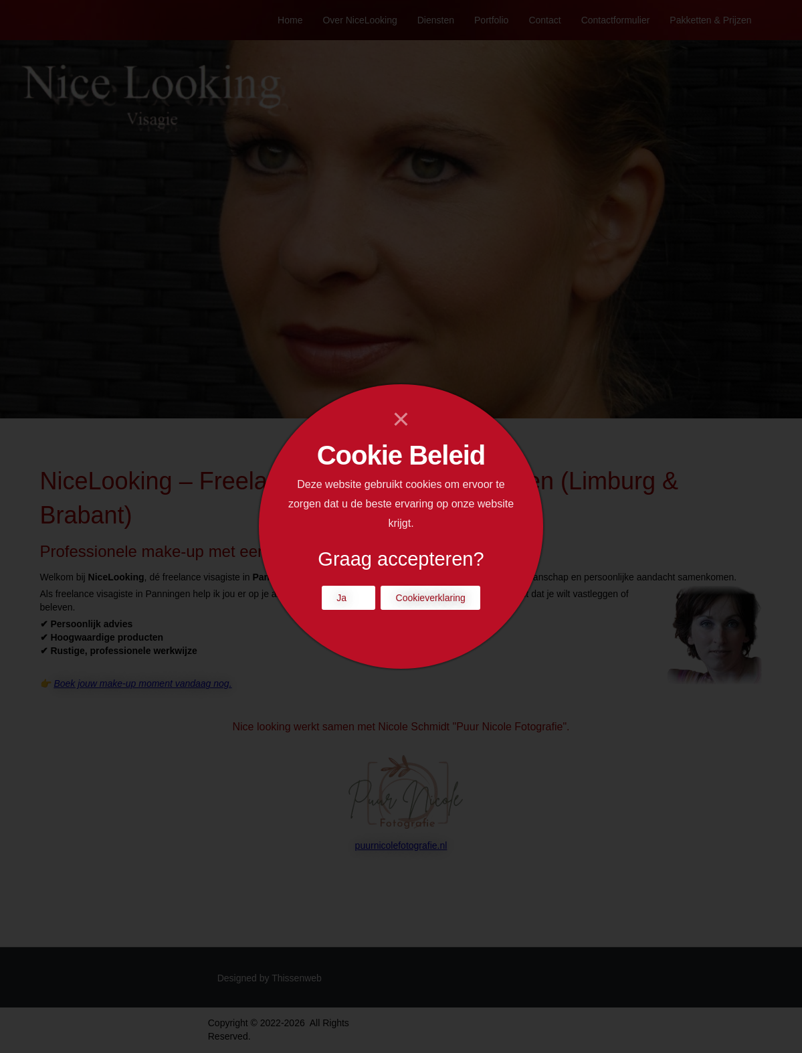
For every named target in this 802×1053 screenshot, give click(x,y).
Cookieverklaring (431, 597)
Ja (341, 597)
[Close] (401, 419)
